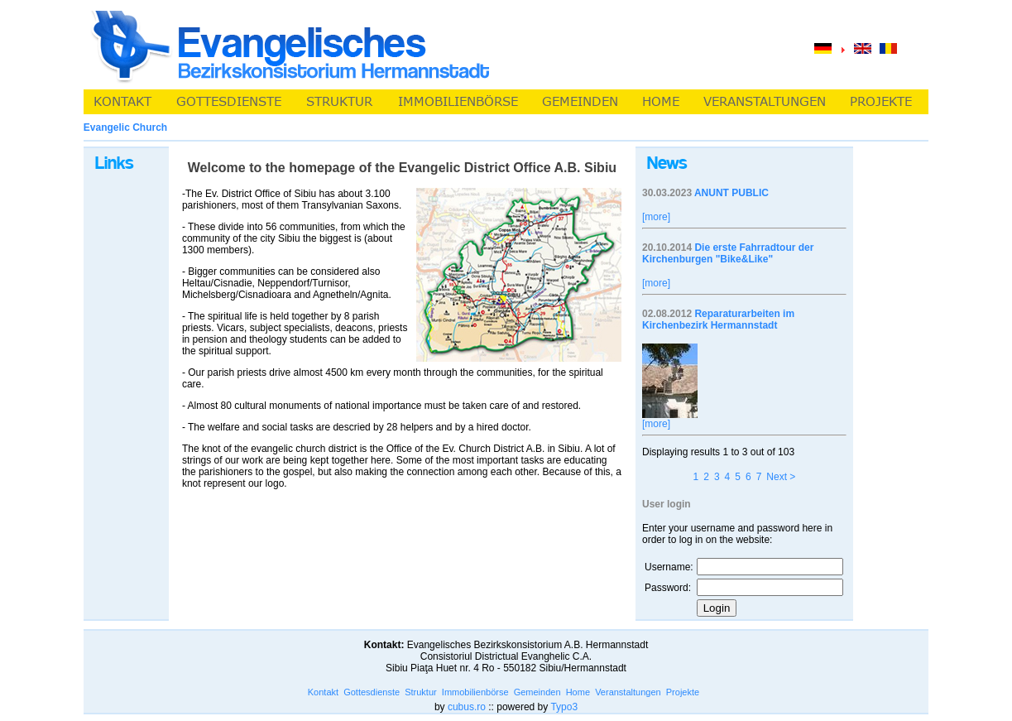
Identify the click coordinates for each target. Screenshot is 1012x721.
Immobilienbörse (475, 692)
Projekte (682, 692)
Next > (780, 477)
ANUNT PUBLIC (731, 193)
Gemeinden (537, 692)
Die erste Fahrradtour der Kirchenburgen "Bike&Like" (727, 253)
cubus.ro (467, 707)
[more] (656, 217)
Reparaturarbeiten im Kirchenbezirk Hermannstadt (718, 319)
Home (578, 692)
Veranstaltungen (628, 692)
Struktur (421, 692)
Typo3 (564, 707)
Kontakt (323, 692)
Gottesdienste (371, 692)
